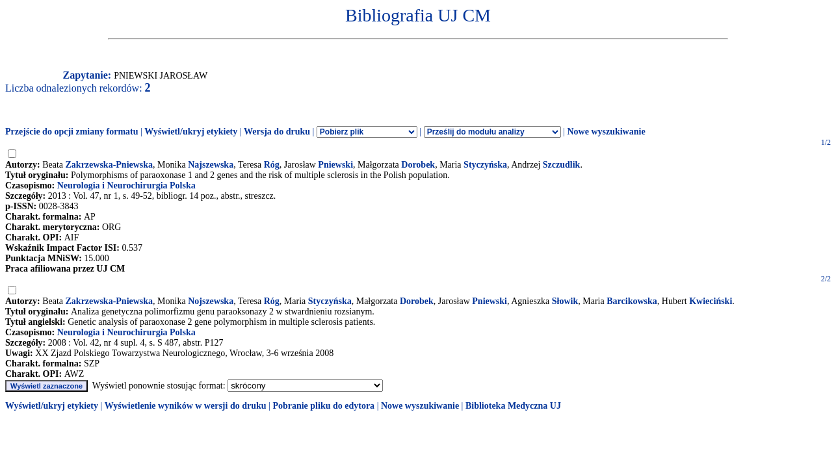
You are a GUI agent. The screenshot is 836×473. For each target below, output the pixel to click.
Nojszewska (210, 301)
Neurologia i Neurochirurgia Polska (126, 185)
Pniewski (335, 165)
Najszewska (210, 165)
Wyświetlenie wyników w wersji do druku (186, 406)
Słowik (565, 301)
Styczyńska (485, 165)
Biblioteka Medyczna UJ (513, 406)
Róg (272, 165)
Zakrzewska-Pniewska (109, 165)
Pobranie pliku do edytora (323, 406)
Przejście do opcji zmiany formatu (71, 131)
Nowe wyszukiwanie (606, 131)
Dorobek (418, 165)
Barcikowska (632, 301)
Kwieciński (710, 301)
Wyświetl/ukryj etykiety (190, 131)
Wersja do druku (277, 131)
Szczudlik (562, 165)
